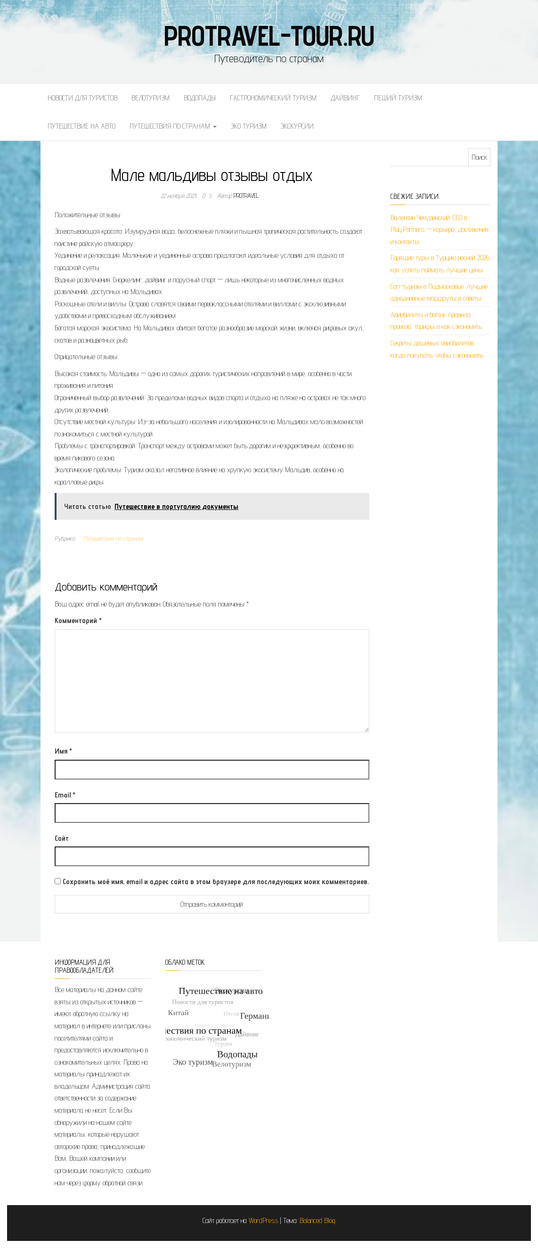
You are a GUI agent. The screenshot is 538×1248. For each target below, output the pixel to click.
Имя (63, 751)
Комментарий (78, 620)
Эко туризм (249, 126)
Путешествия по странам (173, 126)
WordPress (263, 1220)
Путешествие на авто (81, 126)
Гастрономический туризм (273, 97)
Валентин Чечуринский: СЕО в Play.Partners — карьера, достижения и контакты (440, 229)
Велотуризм (150, 97)
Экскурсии (297, 126)
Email (65, 794)
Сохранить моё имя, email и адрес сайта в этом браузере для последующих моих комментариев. (216, 881)
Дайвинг (345, 97)
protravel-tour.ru (269, 35)
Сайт (62, 838)
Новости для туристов (82, 97)
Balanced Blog (317, 1220)
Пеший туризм (398, 97)
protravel (246, 195)
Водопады (200, 97)
